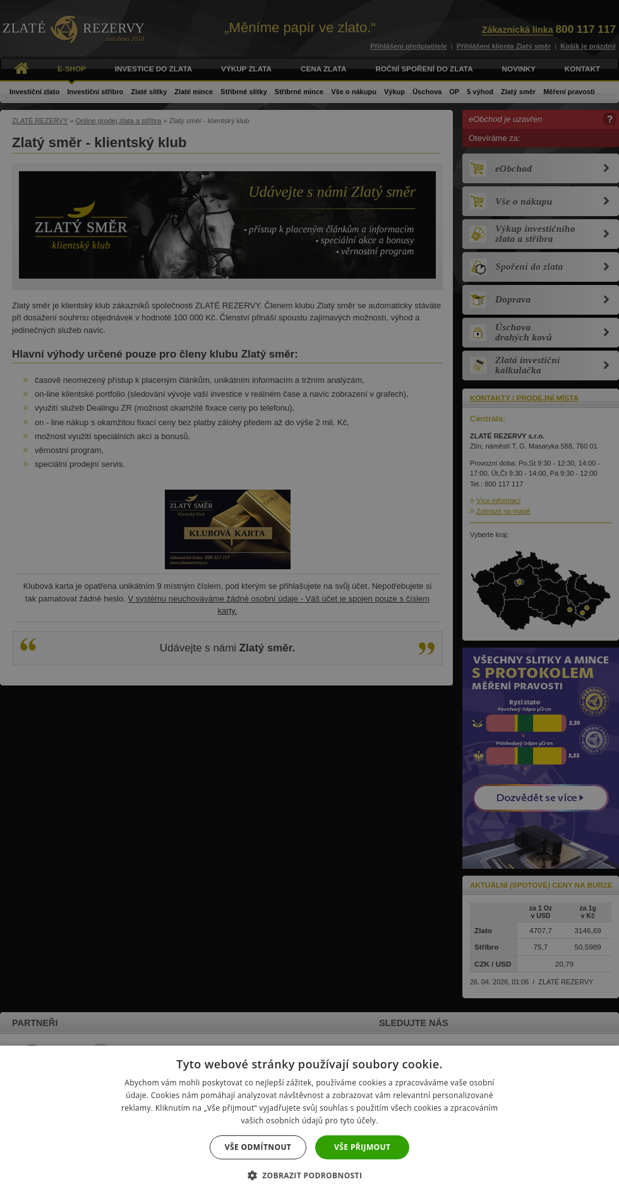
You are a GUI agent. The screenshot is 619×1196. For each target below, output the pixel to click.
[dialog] (309, 598)
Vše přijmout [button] (362, 1147)
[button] (310, 1175)
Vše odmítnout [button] (258, 1147)
